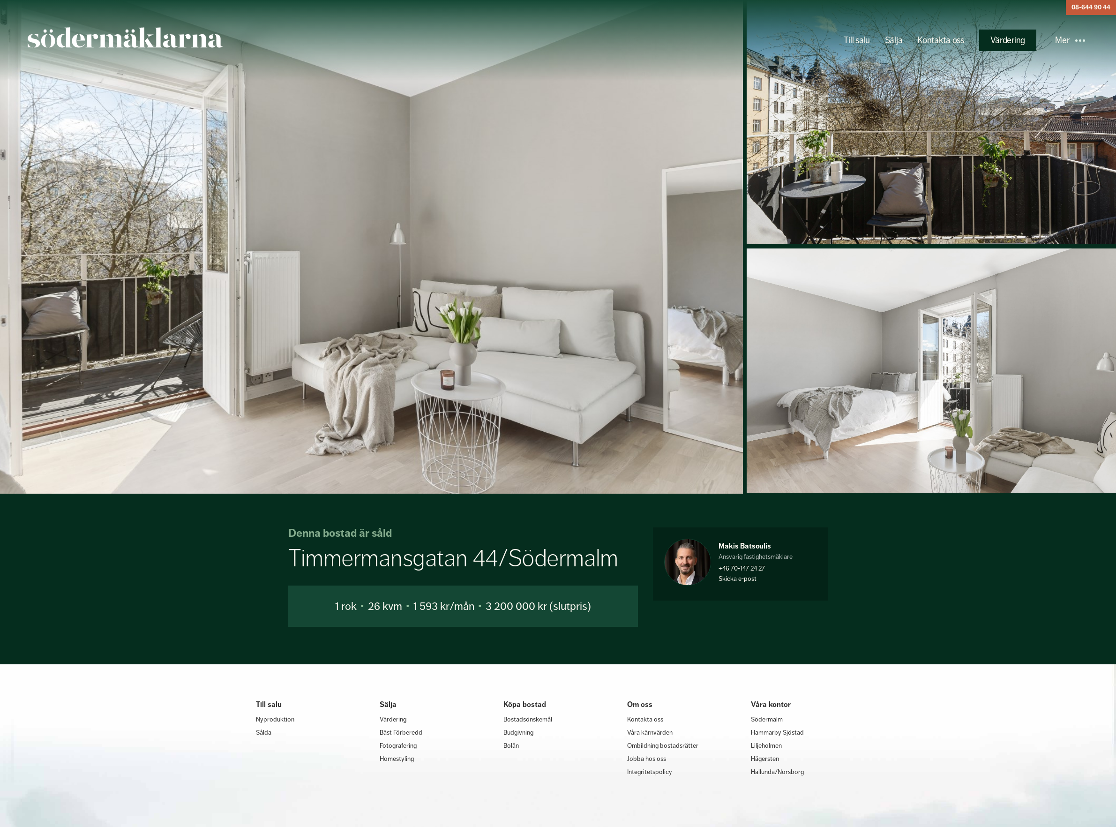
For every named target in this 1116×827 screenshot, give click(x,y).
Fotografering (398, 745)
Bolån (511, 745)
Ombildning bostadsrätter (662, 745)
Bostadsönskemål (527, 719)
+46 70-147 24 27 (742, 568)
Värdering (1007, 40)
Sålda (263, 732)
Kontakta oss (940, 40)
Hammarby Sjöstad (777, 732)
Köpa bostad (524, 704)
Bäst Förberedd (401, 732)
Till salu (856, 40)
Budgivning (518, 732)
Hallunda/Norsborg (777, 771)
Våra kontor (771, 704)
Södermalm (767, 719)
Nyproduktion (275, 719)
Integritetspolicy (649, 771)
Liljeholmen (766, 745)
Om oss (639, 704)
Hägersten (765, 758)
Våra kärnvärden (650, 732)
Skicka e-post (737, 578)
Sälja (894, 40)
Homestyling (397, 758)
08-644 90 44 (1090, 7)
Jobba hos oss (646, 758)
